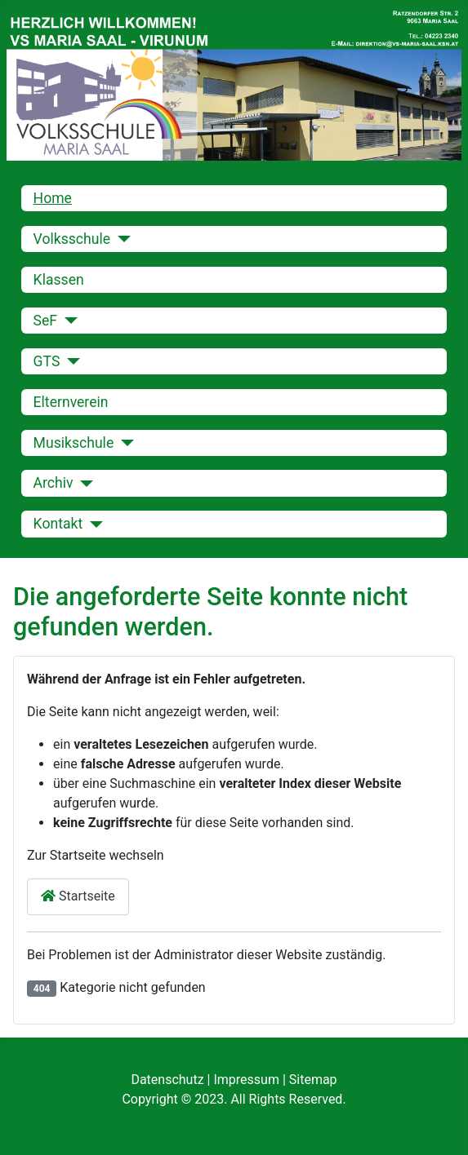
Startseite (78, 896)
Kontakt (58, 524)
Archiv (53, 483)
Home (52, 198)
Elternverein (71, 402)
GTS (46, 361)
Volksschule (71, 239)
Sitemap (313, 1079)
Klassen (58, 280)
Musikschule (73, 443)
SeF (45, 320)
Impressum (247, 1079)
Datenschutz (169, 1079)
